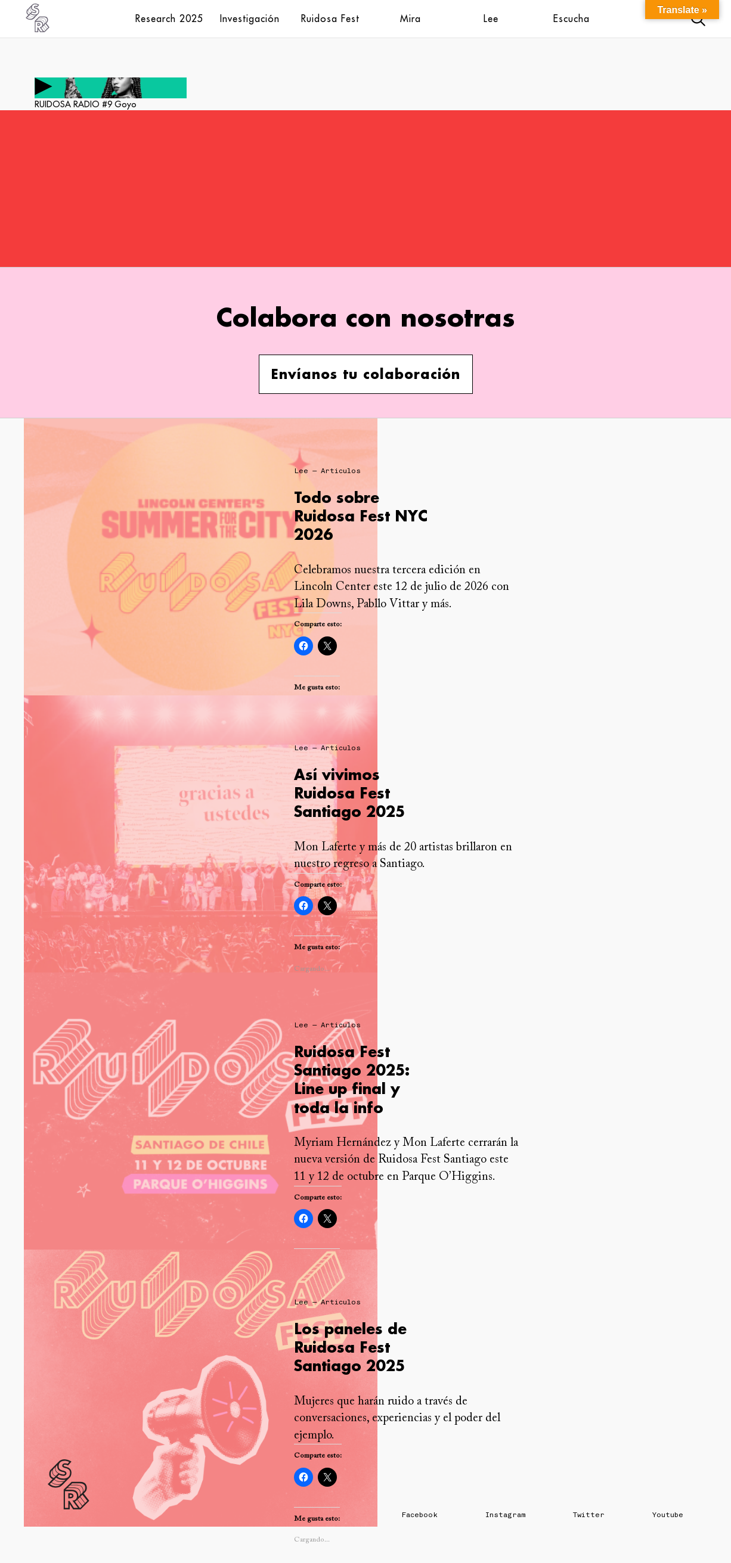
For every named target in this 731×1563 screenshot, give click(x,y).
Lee (491, 18)
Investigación (250, 18)
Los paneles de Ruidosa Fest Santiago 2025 (350, 1347)
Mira (410, 18)
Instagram (505, 1515)
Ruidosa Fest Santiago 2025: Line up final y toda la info (352, 1079)
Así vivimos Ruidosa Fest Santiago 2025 (349, 793)
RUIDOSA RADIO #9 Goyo (86, 104)
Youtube (667, 1515)
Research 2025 (169, 18)
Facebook (420, 1515)
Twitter (589, 1515)
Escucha (571, 18)
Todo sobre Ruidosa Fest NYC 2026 (361, 515)
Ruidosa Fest (330, 18)
